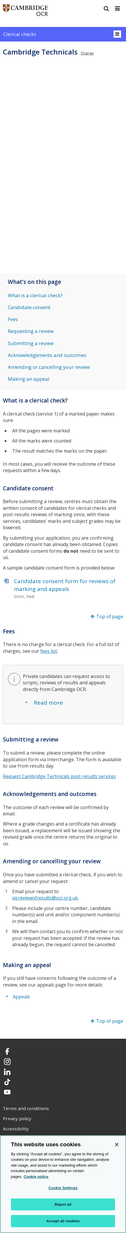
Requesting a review (31, 331)
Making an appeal (29, 379)
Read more (48, 702)
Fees (13, 319)
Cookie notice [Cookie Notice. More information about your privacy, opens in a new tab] (36, 1176)
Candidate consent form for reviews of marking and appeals (65, 585)
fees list (48, 651)
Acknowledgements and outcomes (47, 355)
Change (87, 53)
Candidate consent (29, 307)
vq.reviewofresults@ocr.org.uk (45, 898)
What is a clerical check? (35, 295)
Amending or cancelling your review (49, 367)
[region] (63, 1184)
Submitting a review (31, 343)
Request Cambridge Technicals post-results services (59, 776)
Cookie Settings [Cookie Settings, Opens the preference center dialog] (62, 1188)
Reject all (62, 1204)
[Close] (116, 1144)
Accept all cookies (63, 1221)
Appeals (21, 997)
